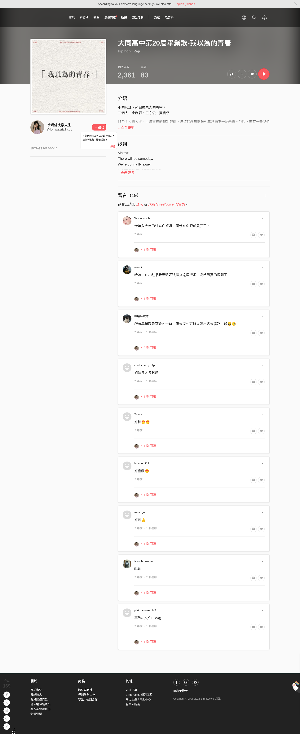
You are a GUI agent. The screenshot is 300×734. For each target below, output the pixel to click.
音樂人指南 (133, 704)
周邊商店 (110, 17)
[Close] (295, 4)
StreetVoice (46, 18)
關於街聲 (36, 690)
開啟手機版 (180, 690)
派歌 (157, 17)
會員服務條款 (39, 699)
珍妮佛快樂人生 (59, 125)
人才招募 (131, 690)
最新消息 (36, 694)
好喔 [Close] (112, 146)
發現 (72, 17)
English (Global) (185, 4)
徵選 (124, 17)
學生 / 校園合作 (88, 699)
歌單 (96, 17)
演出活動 (137, 17)
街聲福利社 (85, 690)
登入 (139, 204)
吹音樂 (169, 17)
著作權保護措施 (40, 709)
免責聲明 (36, 713)
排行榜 (84, 17)
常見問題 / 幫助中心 (138, 699)
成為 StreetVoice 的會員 (166, 204)
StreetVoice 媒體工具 (139, 694)
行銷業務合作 (86, 694)
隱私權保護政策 (40, 704)
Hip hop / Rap (129, 51)
